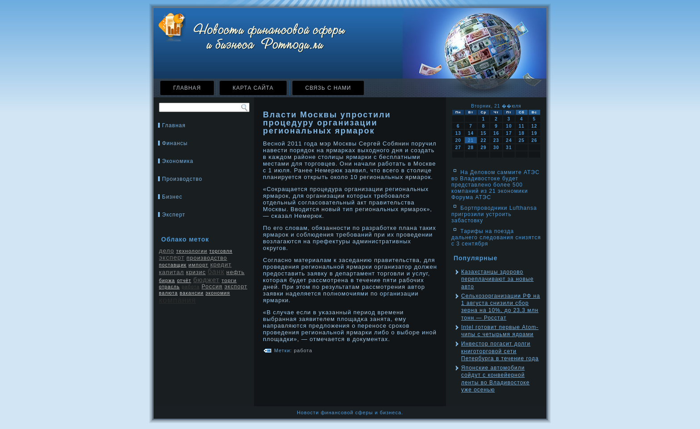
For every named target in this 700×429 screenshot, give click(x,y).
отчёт (184, 280)
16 (496, 133)
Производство (182, 179)
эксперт (171, 257)
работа (191, 286)
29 (483, 147)
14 (471, 133)
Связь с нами (328, 88)
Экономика (177, 161)
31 (509, 147)
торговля (221, 251)
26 (534, 140)
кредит (221, 264)
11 (522, 126)
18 (522, 133)
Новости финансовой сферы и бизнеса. (350, 412)
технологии (191, 251)
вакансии (191, 293)
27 (458, 147)
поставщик (173, 264)
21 (471, 140)
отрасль (169, 286)
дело (166, 250)
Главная (187, 88)
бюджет (206, 279)
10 (509, 126)
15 (483, 133)
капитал (171, 272)
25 (522, 140)
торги (229, 280)
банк (216, 271)
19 (534, 133)
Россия (212, 286)
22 (483, 140)
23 (496, 140)
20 (458, 140)
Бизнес (172, 197)
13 (458, 133)
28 (471, 147)
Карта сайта (253, 88)
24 (509, 140)
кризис (196, 272)
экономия (217, 293)
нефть (235, 272)
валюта (168, 293)
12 (534, 126)
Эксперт (173, 215)
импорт (198, 264)
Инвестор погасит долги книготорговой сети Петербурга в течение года (500, 351)
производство (207, 258)
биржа (167, 280)
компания (177, 300)
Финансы (175, 143)
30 (496, 147)
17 (509, 133)
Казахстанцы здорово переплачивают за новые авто (497, 279)
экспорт (236, 286)
